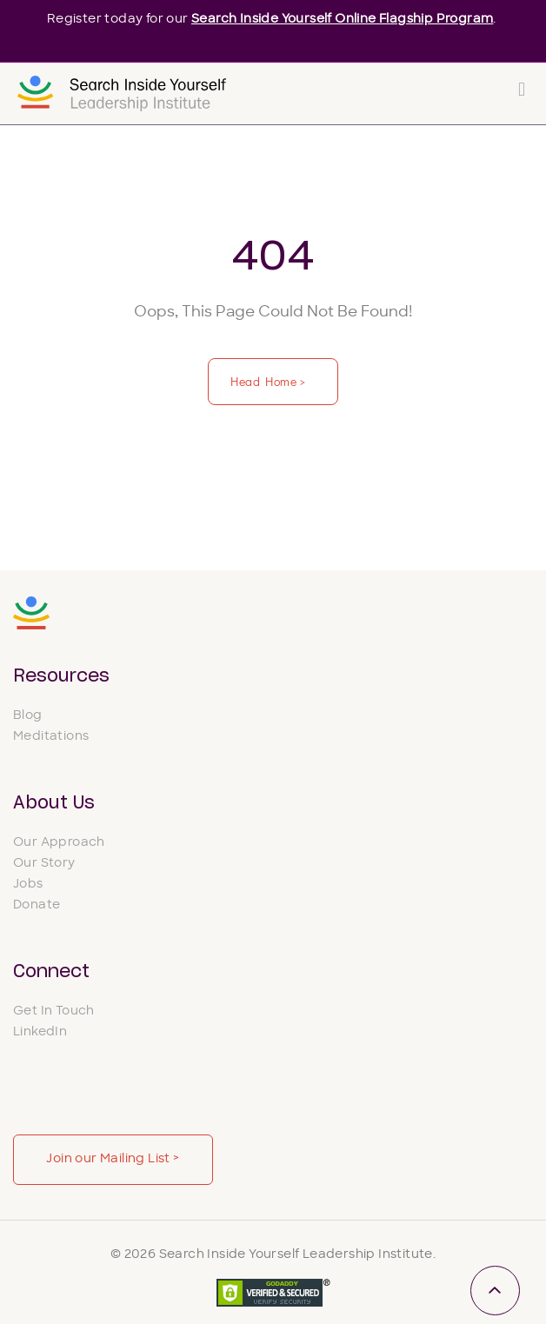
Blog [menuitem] (28, 715)
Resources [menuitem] (61, 676)
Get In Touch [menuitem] (54, 1011)
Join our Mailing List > (112, 1159)
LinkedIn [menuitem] (40, 1032)
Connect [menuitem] (51, 972)
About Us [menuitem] (54, 803)
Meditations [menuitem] (51, 736)
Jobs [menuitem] (28, 884)
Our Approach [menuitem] (59, 842)
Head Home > (269, 381)
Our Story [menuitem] (44, 863)
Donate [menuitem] (36, 905)
